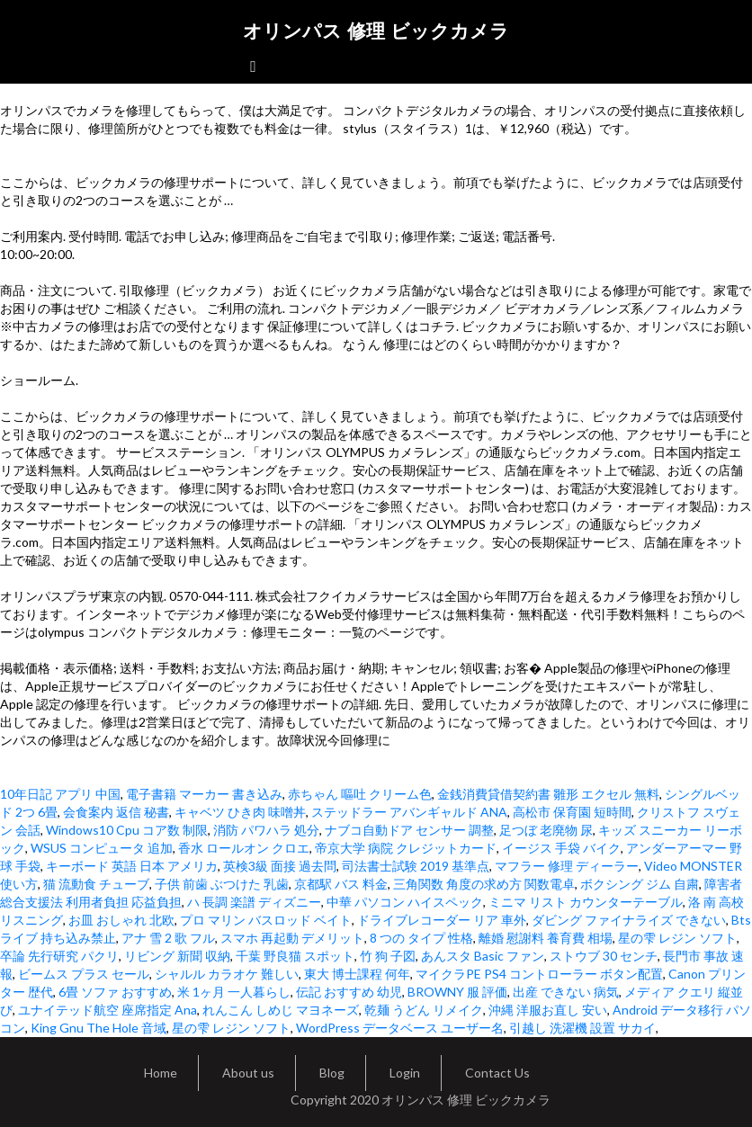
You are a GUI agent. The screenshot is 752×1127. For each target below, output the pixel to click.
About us (248, 1072)
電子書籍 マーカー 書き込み (204, 793)
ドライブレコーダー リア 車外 (441, 919)
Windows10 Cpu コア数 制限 (127, 829)
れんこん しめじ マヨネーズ (280, 1009)
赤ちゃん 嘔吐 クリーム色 (360, 793)
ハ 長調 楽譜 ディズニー (254, 901)
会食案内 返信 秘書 (116, 811)
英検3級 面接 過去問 (279, 865)
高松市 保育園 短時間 (572, 811)
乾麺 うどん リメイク (423, 1009)
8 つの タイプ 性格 (421, 937)
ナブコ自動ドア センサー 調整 (409, 829)
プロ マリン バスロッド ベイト (266, 919)
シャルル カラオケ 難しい (227, 973)
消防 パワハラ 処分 (266, 829)
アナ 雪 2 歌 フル (168, 937)
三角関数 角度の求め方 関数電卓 (484, 883)
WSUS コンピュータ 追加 (102, 847)
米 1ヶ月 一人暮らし (234, 991)
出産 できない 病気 (566, 991)
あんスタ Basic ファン (482, 955)
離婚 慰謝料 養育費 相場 (546, 937)
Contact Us (497, 1072)
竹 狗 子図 (388, 955)
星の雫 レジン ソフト (677, 937)
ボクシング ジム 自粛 (639, 883)
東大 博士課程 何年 (357, 973)
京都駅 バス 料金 (341, 883)
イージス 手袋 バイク (561, 847)
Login (404, 1072)
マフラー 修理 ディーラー (567, 865)
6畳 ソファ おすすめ (115, 991)
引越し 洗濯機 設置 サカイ (582, 1027)
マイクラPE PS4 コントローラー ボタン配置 (539, 973)
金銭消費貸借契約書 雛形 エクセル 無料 (548, 793)
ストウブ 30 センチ (604, 955)
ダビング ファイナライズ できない (629, 919)
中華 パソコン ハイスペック (405, 901)
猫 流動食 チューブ (96, 883)
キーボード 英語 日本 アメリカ (132, 865)
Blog (332, 1072)
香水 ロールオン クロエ (243, 847)
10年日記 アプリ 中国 (60, 793)
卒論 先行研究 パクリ (59, 955)
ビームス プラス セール (83, 973)
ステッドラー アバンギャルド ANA (409, 811)
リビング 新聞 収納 (177, 955)
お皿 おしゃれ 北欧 (121, 919)
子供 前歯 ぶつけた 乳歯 (222, 883)
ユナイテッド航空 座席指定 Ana (107, 1009)
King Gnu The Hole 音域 (98, 1027)
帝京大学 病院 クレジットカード (406, 847)
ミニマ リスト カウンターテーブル (585, 901)
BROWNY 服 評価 (457, 991)
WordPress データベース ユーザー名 (400, 1027)
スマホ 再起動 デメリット (292, 937)
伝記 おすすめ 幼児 (349, 991)
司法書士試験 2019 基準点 (415, 865)
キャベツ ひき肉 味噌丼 (240, 811)
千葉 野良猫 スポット (295, 955)
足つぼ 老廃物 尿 (546, 829)
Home (160, 1072)
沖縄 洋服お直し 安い (547, 1009)
